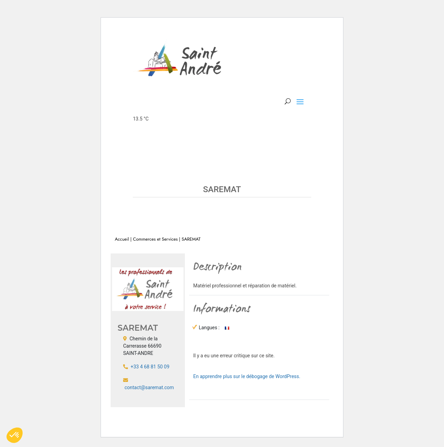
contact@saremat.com (149, 387)
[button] (14, 435)
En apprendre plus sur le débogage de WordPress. (246, 376)
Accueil (122, 239)
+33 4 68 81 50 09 (149, 366)
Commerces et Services (155, 239)
